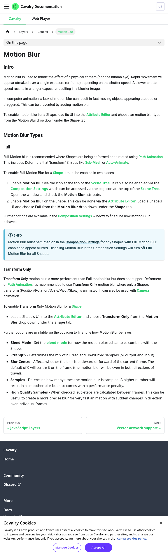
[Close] (161, 525)
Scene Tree (100, 183)
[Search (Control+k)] (160, 6)
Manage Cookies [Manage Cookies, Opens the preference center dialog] (67, 549)
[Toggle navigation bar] (7, 6)
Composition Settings (29, 188)
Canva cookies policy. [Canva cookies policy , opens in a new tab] (132, 540)
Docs (8, 509)
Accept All (98, 549)
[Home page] (8, 31)
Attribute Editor (98, 115)
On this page (16, 42)
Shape (58, 173)
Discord (12, 484)
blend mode (56, 342)
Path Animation (150, 157)
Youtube (13, 516)
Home (9, 459)
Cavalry (15, 18)
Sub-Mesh (93, 162)
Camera (143, 290)
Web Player (41, 18)
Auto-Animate (117, 162)
